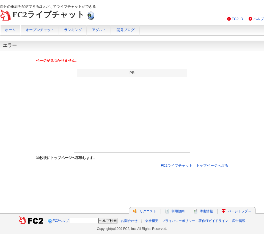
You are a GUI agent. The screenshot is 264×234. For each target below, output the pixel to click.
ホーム (10, 30)
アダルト (99, 30)
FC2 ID (237, 19)
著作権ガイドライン (213, 221)
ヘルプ (258, 19)
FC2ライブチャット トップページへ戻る (194, 165)
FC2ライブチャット (48, 14)
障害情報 (206, 211)
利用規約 (178, 211)
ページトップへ (239, 211)
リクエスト (148, 211)
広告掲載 (238, 221)
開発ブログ (125, 30)
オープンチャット (40, 30)
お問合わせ (129, 221)
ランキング (73, 30)
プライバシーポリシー (178, 221)
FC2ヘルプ (61, 221)
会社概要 (151, 221)
